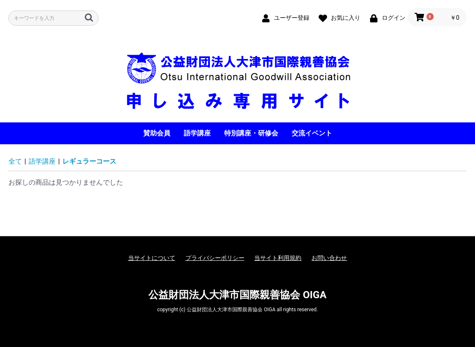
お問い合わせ (329, 257)
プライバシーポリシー (214, 257)
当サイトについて (151, 257)
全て (15, 161)
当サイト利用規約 (277, 257)
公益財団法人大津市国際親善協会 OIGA (237, 295)
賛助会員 (156, 133)
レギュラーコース (89, 161)
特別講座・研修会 (251, 133)
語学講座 (197, 133)
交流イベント (312, 133)
